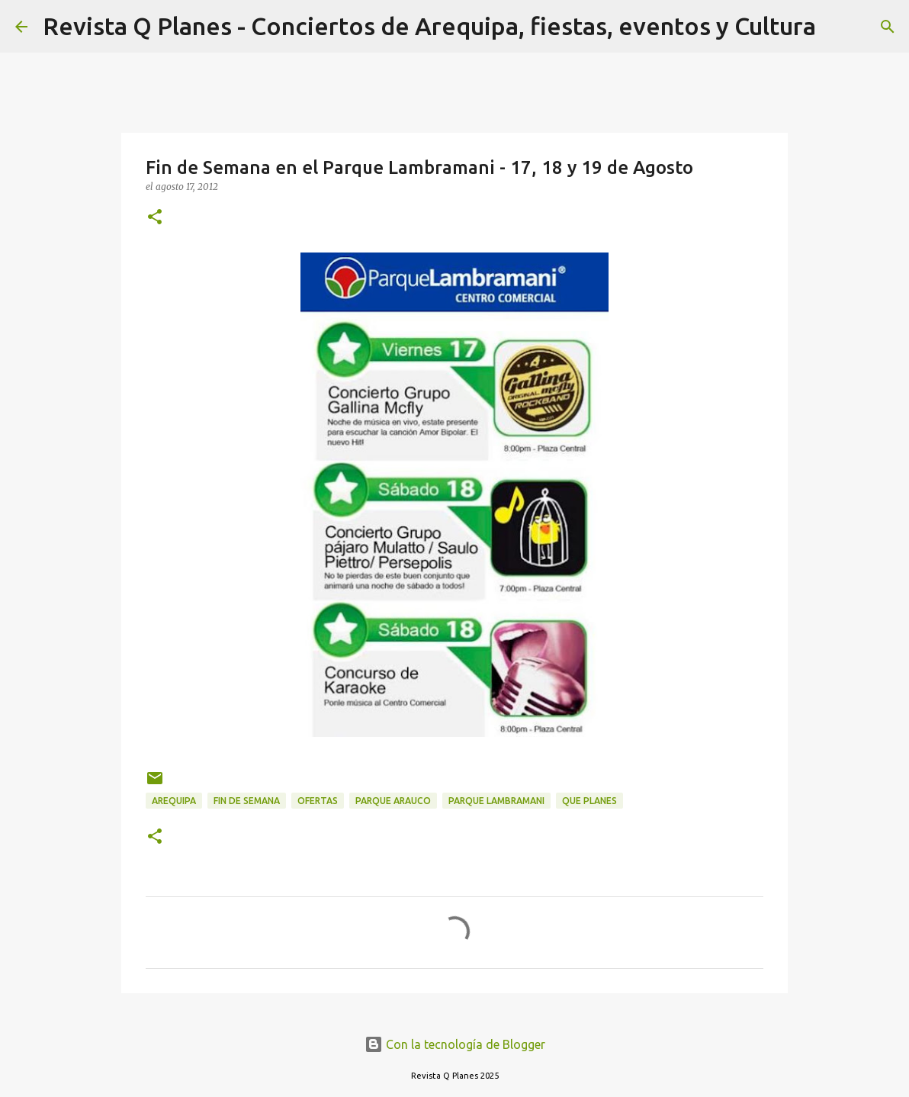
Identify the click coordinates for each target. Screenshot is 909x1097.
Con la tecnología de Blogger (455, 1044)
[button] (155, 217)
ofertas (317, 801)
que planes (589, 801)
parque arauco (393, 801)
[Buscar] (837, 26)
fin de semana (247, 801)
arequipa (174, 801)
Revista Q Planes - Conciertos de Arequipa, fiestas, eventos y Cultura (429, 26)
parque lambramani (496, 801)
